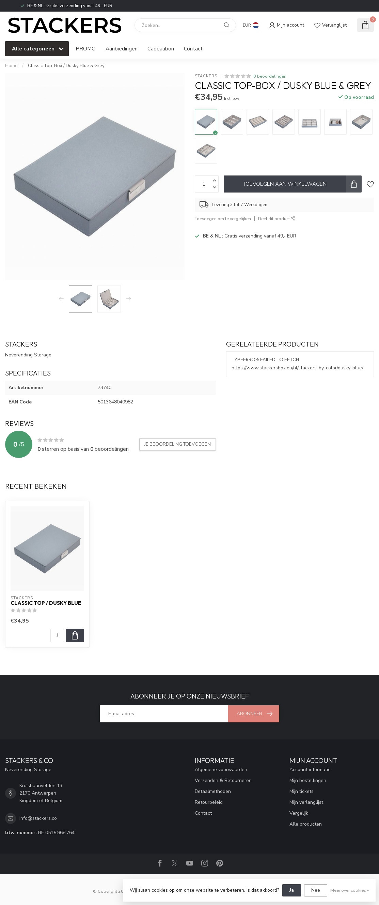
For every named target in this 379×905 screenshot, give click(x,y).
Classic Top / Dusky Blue (46, 603)
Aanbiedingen (122, 48)
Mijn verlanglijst (306, 802)
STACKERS (206, 76)
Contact (193, 48)
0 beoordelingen (269, 76)
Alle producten (305, 824)
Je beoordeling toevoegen (177, 444)
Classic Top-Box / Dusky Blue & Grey (66, 66)
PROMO (86, 48)
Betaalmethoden (213, 791)
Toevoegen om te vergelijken (223, 218)
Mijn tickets (301, 791)
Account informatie (310, 769)
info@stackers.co (38, 818)
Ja (291, 890)
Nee (315, 890)
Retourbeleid (209, 802)
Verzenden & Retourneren (223, 780)
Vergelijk (298, 813)
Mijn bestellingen (307, 780)
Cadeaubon (160, 48)
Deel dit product (276, 218)
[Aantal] (57, 635)
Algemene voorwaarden (221, 769)
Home (11, 66)
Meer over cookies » (349, 890)
